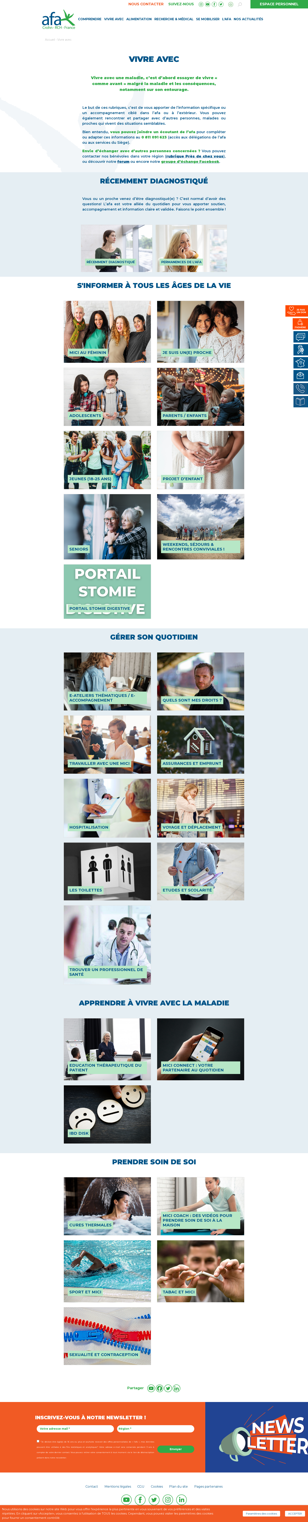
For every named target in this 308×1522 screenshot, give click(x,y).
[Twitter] (168, 1388)
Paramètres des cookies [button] (261, 1513)
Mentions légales (117, 1486)
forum (123, 161)
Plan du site (178, 1486)
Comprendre (89, 19)
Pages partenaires (208, 1486)
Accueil (50, 39)
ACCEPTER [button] (295, 1513)
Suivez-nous (181, 4)
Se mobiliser (207, 19)
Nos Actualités (248, 19)
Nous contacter (146, 4)
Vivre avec (114, 19)
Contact (91, 1486)
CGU (140, 1486)
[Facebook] (159, 1388)
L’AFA (226, 19)
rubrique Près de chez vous (194, 156)
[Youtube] (151, 1388)
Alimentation (139, 19)
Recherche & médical (173, 19)
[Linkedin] (176, 1388)
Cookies (157, 1486)
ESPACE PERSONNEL (279, 4)
